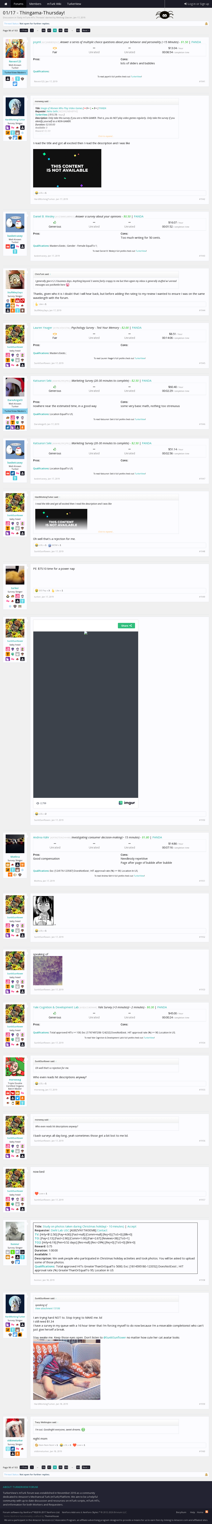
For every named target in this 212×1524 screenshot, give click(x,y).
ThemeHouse (52, 1516)
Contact (102, 1230)
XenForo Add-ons (71, 1512)
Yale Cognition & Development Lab (56, 1007)
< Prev (23, 30)
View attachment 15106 (47, 1308)
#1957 (202, 1199)
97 (49, 30)
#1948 (202, 551)
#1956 (202, 1140)
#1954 (202, 1042)
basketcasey (15, 235)
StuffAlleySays (15, 292)
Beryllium (181, 1512)
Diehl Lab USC (60, 1230)
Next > (86, 30)
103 (78, 30)
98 (55, 30)
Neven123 (15, 61)
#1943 (202, 255)
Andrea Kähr (41, 837)
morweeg (15, 1079)
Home (6, 4)
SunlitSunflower (15, 347)
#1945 (202, 363)
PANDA (196, 42)
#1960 (202, 1451)
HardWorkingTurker (15, 119)
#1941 (202, 81)
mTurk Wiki (54, 4)
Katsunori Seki (42, 380)
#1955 (202, 1089)
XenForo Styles (90, 1512)
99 (60, 30)
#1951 (202, 880)
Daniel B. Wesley (43, 216)
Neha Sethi (52, 111)
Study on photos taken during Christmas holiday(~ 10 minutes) (83, 1226)
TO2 (38, 1242)
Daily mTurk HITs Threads (30, 17)
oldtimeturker (15, 1440)
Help (192, 1512)
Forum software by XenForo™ (31, 1512)
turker (15, 588)
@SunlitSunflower (114, 1337)
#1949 (202, 596)
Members (35, 4)
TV (36, 1234)
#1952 (202, 937)
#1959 (202, 1404)
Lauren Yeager (42, 327)
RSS (206, 1511)
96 (43, 30)
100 (66, 30)
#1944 (202, 310)
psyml (37, 42)
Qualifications (41, 71)
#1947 (202, 478)
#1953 (202, 989)
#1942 (202, 199)
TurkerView (136, 76)
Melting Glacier (64, 17)
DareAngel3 (15, 400)
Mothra (15, 856)
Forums (18, 4)
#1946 (202, 424)
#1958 (202, 1280)
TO (37, 1238)
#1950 (202, 820)
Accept (131, 1226)
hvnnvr (15, 1244)
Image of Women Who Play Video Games (61, 108)
